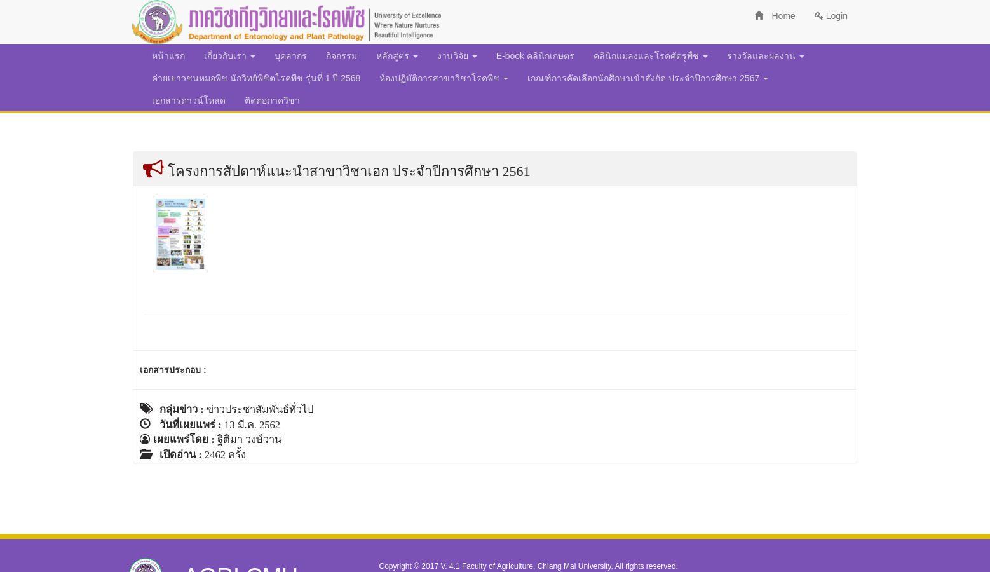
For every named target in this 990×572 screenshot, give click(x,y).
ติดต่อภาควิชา (272, 100)
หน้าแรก (168, 56)
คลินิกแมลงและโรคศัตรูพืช (650, 56)
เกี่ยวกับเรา (229, 56)
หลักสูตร (397, 56)
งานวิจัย (457, 56)
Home (775, 16)
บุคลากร (291, 56)
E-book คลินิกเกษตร (535, 56)
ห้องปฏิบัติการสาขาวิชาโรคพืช (443, 78)
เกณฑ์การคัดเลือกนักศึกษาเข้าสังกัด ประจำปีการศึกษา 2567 (647, 78)
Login (831, 16)
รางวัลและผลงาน (765, 56)
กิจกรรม (341, 56)
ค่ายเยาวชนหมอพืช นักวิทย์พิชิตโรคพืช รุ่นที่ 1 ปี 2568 (256, 78)
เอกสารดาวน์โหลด (189, 100)
